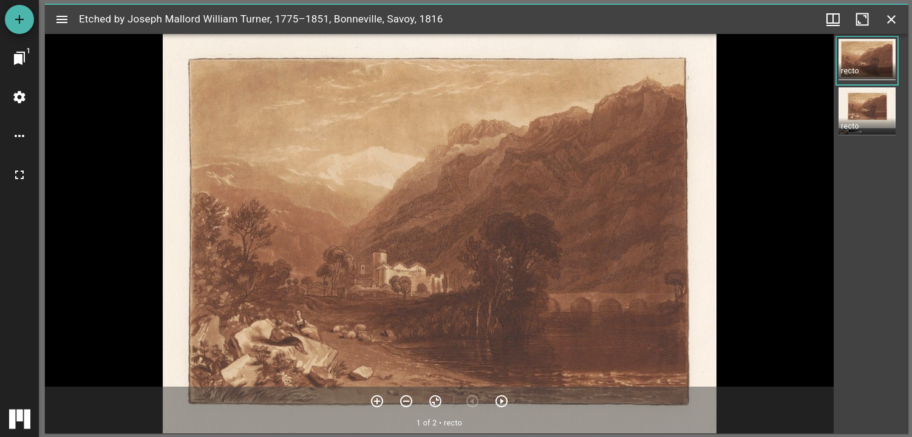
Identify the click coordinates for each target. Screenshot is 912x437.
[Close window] (891, 19)
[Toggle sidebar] (62, 19)
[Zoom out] (406, 401)
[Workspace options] (19, 136)
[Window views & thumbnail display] (833, 19)
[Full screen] (19, 174)
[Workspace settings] (19, 97)
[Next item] (501, 401)
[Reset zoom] (435, 401)
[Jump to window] (19, 58)
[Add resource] (19, 19)
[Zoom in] (377, 401)
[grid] (871, 233)
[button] (867, 61)
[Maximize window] (862, 19)
